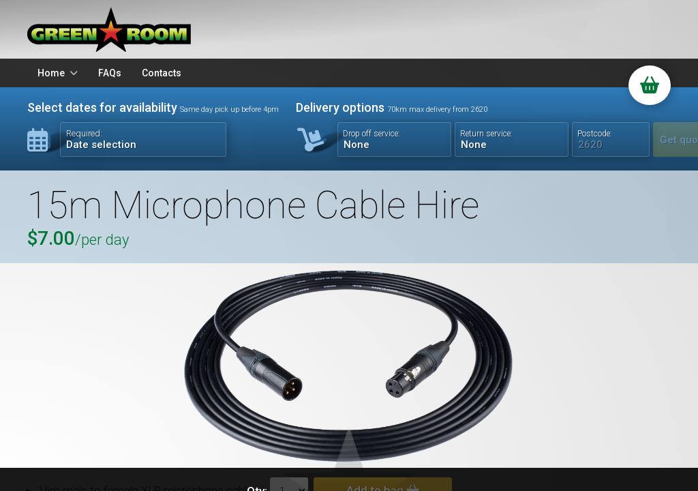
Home (51, 73)
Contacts (161, 73)
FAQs (109, 73)
